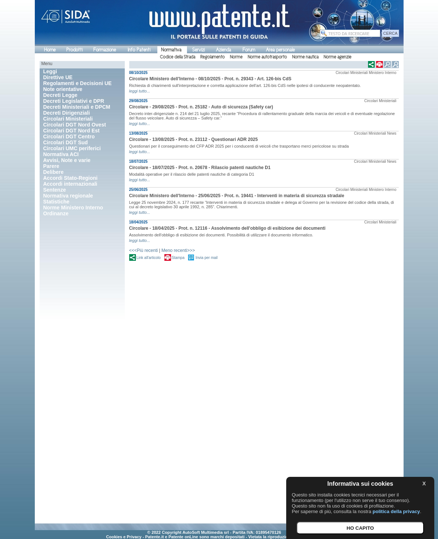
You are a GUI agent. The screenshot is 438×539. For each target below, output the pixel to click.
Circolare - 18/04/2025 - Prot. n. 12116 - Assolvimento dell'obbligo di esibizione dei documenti (227, 228)
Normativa (171, 50)
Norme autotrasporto (267, 57)
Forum (249, 50)
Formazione (104, 50)
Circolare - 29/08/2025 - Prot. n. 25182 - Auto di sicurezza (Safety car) (201, 107)
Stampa (178, 258)
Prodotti (74, 50)
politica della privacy (396, 511)
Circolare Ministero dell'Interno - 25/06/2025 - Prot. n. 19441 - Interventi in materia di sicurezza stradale (236, 195)
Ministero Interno (382, 73)
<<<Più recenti (143, 250)
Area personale (280, 50)
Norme (236, 57)
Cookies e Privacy (123, 537)
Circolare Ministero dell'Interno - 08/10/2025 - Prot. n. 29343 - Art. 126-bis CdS (210, 78)
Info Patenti (139, 50)
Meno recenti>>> (178, 250)
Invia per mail (206, 258)
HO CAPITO (360, 528)
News (391, 133)
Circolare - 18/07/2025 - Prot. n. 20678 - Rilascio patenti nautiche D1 (200, 167)
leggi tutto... (139, 91)
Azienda (223, 50)
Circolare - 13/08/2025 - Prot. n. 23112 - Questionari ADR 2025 (193, 139)
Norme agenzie (337, 57)
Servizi (198, 50)
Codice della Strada (177, 57)
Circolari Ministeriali (352, 73)
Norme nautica (305, 57)
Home (50, 50)
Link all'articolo (149, 258)
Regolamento (212, 57)
